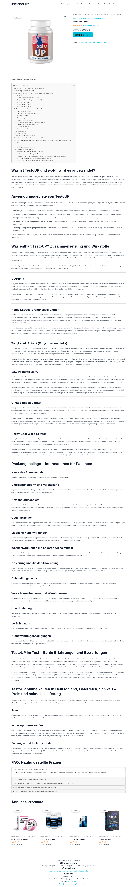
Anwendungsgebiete (23, 115)
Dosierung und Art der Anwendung (27, 124)
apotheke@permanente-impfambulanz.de (71, 884)
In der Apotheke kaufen (24, 145)
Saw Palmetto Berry (23, 102)
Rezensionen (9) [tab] (30, 79)
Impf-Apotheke (20, 3)
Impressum (65, 871)
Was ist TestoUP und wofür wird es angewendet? (30, 88)
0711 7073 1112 (71, 881)
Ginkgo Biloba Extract (23, 104)
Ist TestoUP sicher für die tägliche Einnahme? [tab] (30, 779)
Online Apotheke (69, 4)
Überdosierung (21, 131)
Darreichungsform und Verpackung (28, 113)
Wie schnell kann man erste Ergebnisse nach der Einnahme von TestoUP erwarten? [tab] (44, 783)
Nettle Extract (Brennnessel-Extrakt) (28, 97)
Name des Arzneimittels (24, 111)
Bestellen (83, 34)
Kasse (92, 4)
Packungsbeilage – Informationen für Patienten (30, 109)
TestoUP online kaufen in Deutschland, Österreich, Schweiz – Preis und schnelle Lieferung (44, 140)
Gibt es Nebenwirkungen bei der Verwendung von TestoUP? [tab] (35, 787)
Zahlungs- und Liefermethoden (26, 147)
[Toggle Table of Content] (72, 85)
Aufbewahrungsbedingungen (26, 135)
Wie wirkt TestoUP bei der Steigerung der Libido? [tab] (31, 769)
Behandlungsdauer (23, 126)
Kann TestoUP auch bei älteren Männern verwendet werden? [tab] (35, 791)
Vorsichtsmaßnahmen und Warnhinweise (29, 129)
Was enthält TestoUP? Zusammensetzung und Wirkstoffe (33, 93)
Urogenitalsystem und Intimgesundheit (94, 14)
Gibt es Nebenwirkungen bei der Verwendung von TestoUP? (34, 158)
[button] (65, 16)
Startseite (76, 14)
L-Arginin (19, 95)
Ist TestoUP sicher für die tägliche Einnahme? (30, 154)
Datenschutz (56, 871)
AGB (50, 871)
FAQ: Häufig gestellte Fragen (23, 149)
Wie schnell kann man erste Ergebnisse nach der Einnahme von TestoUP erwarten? (42, 156)
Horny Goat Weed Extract (24, 106)
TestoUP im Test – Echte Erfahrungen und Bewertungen (32, 138)
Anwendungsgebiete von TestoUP (25, 91)
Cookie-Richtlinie (76, 871)
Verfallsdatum (21, 133)
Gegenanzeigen (21, 118)
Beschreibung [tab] (16, 79)
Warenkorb (102, 4)
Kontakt (85, 871)
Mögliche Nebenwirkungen (25, 120)
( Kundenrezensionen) (91, 25)
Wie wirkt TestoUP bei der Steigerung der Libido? (31, 151)
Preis (18, 142)
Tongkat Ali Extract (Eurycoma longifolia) (29, 100)
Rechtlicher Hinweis (116, 4)
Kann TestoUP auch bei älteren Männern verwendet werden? (35, 160)
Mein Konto (83, 4)
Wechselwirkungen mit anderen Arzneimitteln (31, 122)
